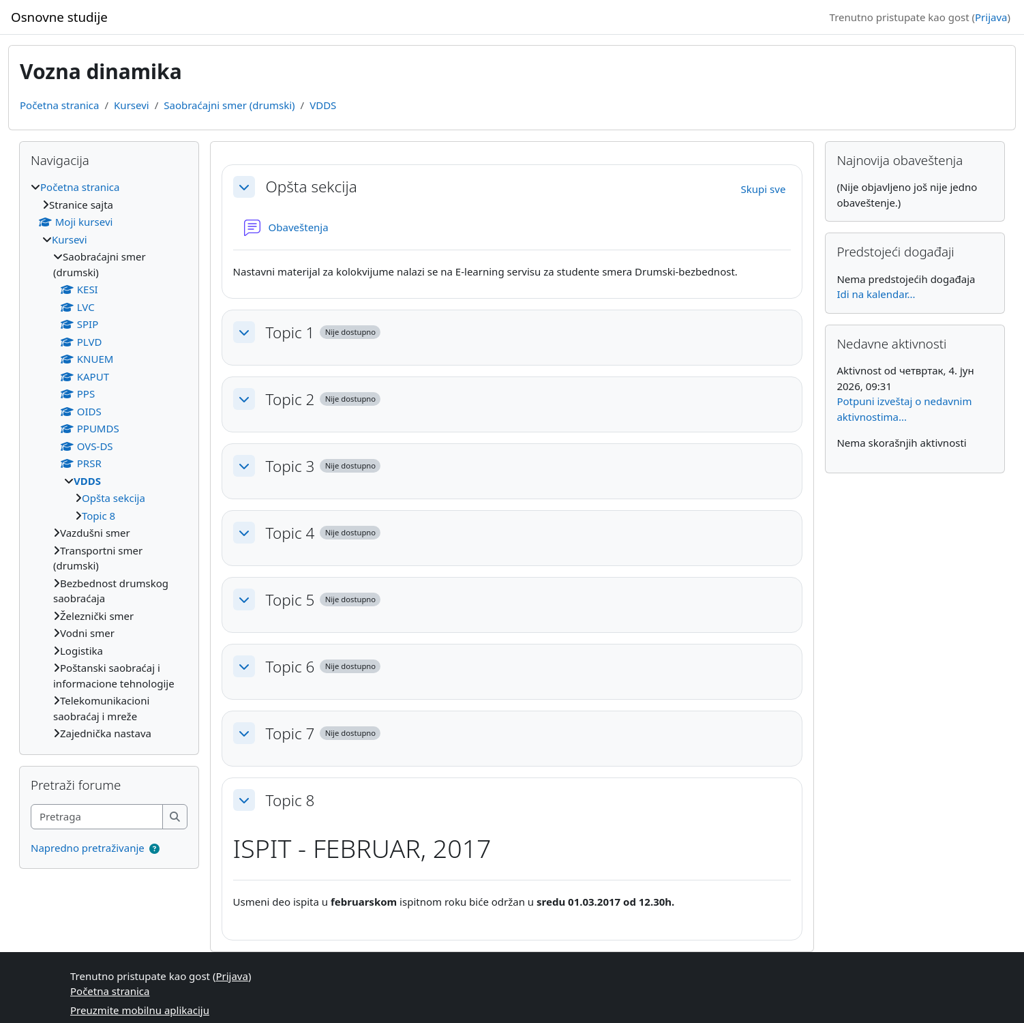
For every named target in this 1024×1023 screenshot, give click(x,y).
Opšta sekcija (311, 186)
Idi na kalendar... (876, 294)
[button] (244, 187)
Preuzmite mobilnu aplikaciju (139, 1010)
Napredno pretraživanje (88, 848)
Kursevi (131, 105)
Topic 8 (290, 800)
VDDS (323, 105)
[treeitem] (109, 460)
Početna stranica (59, 105)
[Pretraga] (97, 816)
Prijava (991, 17)
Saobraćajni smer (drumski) (229, 105)
